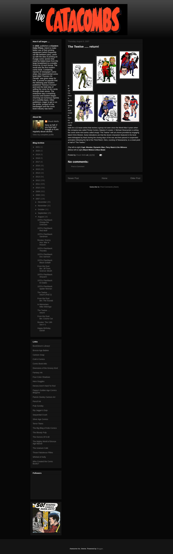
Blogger (100, 549)
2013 (38, 177)
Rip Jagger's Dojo (40, 410)
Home (104, 178)
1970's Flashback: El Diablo (45, 281)
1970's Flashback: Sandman (45, 235)
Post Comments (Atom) (109, 187)
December (42, 202)
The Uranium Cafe (40, 448)
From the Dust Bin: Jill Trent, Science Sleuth (44, 268)
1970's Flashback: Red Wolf (45, 229)
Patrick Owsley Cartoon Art (44, 397)
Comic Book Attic (40, 364)
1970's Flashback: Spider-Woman (45, 287)
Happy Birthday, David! (44, 329)
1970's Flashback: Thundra (45, 249)
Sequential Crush (40, 415)
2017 (38, 162)
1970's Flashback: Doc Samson (45, 255)
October (41, 209)
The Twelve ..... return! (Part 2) (44, 293)
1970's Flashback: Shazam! (45, 275)
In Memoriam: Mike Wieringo (44, 305)
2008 (38, 195)
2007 (38, 199)
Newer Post (73, 178)
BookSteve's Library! (41, 346)
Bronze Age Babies (41, 350)
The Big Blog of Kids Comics (45, 428)
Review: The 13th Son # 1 (44, 323)
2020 (38, 151)
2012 (38, 180)
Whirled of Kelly (39, 457)
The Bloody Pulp (40, 432)
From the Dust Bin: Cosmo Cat (45, 317)
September (43, 213)
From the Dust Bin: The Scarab (45, 299)
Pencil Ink (37, 401)
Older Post (135, 178)
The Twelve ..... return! (43, 311)
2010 (38, 188)
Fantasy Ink (37, 372)
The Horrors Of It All (41, 437)
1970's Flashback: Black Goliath (45, 261)
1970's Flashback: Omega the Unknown (45, 222)
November (42, 206)
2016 (38, 166)
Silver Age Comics (40, 419)
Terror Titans (38, 424)
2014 (38, 173)
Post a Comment (77, 166)
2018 (38, 158)
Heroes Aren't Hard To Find (44, 386)
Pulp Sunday (38, 406)
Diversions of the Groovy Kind (45, 368)
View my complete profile (43, 135)
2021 (38, 147)
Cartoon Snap (38, 355)
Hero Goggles (38, 381)
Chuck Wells (53, 121)
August (41, 217)
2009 (38, 191)
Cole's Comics (39, 359)
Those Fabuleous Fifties (43, 452)
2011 (38, 184)
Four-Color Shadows (41, 377)
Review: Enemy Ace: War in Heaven (44, 242)
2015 (38, 169)
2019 (38, 154)
